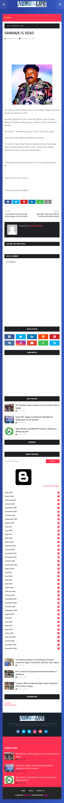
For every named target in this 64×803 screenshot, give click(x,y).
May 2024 (32, 580)
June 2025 (32, 530)
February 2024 (32, 591)
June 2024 (32, 576)
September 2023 (32, 610)
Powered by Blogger (31, 486)
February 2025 (32, 546)
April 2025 (32, 538)
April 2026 (32, 492)
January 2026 (32, 504)
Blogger (46, 795)
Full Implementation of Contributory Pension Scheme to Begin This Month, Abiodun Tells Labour (37, 661)
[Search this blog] (25, 461)
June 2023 (32, 622)
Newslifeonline (12, 38)
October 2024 (32, 561)
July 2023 (32, 618)
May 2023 (32, 626)
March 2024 (32, 588)
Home (8, 26)
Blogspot (27, 795)
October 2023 (32, 607)
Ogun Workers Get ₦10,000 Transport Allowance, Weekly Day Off (36, 430)
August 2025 (32, 523)
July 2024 (32, 572)
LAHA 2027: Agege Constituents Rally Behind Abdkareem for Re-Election (34, 418)
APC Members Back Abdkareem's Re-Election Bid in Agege (37, 406)
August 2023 (32, 614)
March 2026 (32, 496)
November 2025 (32, 511)
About (31, 791)
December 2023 (32, 599)
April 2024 (32, 584)
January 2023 (32, 641)
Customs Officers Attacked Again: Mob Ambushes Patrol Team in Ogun (36, 684)
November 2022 (32, 648)
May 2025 (32, 534)
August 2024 (32, 569)
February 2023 (32, 637)
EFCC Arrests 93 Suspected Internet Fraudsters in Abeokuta (36, 673)
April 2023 (32, 629)
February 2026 (32, 500)
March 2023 (32, 633)
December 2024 (32, 553)
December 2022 (32, 645)
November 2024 (32, 557)
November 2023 (32, 603)
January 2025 (32, 550)
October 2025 (32, 515)
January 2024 (32, 595)
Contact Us (40, 791)
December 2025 (32, 508)
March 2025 (32, 542)
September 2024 (32, 565)
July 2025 (32, 527)
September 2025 (32, 519)
